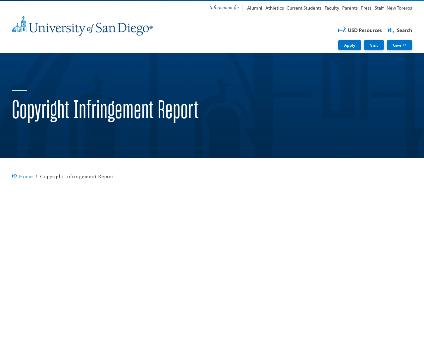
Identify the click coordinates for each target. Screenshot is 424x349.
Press (366, 8)
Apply (349, 45)
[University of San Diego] (82, 26)
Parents (350, 8)
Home (22, 177)
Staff (379, 8)
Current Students (304, 8)
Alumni (254, 8)
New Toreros (399, 8)
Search (399, 30)
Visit (374, 45)
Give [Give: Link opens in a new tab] (397, 45)
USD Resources (360, 30)
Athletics (274, 8)
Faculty (332, 8)
